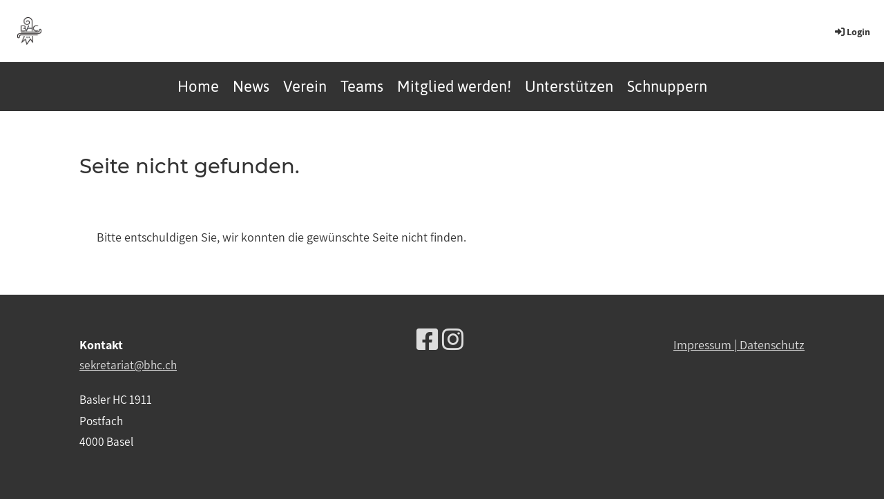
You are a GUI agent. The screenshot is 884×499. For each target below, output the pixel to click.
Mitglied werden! (454, 86)
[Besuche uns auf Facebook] (427, 339)
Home (198, 86)
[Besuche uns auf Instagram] (453, 339)
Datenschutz (772, 345)
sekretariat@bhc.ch (128, 365)
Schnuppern (667, 86)
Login (851, 32)
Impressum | (706, 345)
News (251, 86)
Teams (361, 86)
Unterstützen (569, 86)
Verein (305, 86)
